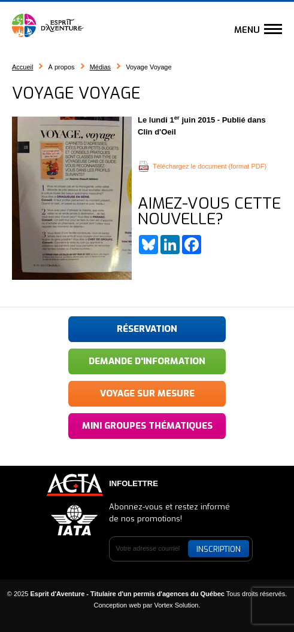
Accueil (22, 67)
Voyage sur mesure (147, 393)
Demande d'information (147, 361)
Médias (100, 67)
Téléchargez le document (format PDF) (209, 166)
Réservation (147, 329)
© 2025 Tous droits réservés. (147, 593)
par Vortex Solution (170, 605)
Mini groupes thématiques (147, 426)
